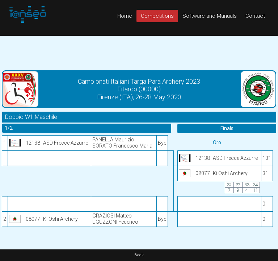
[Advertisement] (139, 52)
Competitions (157, 16)
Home (124, 16)
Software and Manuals (209, 16)
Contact (255, 16)
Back (139, 255)
